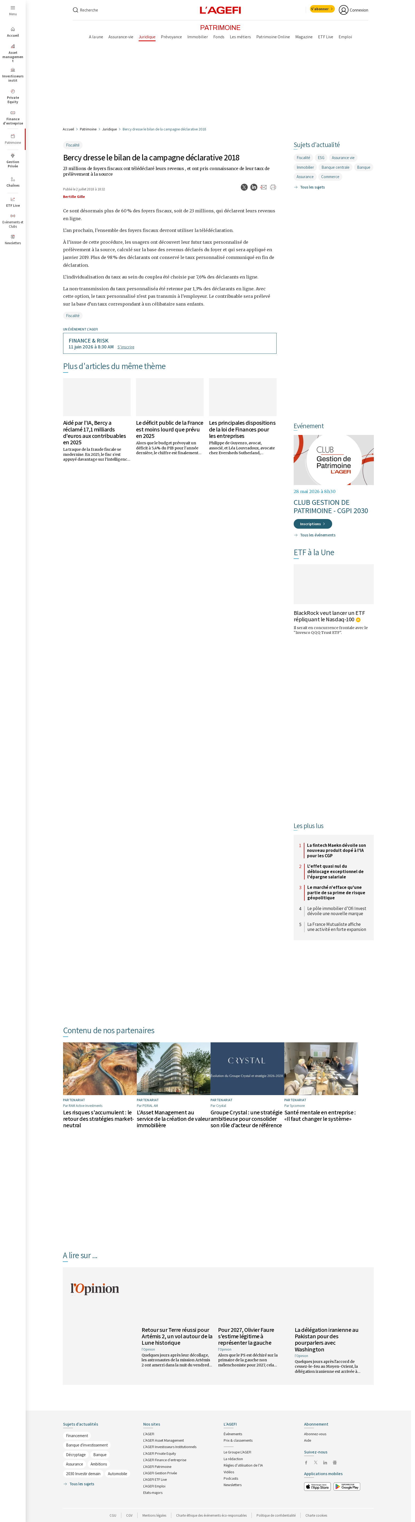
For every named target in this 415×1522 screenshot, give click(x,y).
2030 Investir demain (83, 1473)
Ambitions (99, 1464)
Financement (77, 1435)
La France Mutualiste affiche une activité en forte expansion (336, 927)
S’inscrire (126, 347)
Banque (363, 167)
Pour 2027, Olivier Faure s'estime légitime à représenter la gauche (246, 1336)
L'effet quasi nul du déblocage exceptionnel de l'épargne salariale (335, 872)
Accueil (68, 129)
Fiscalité (73, 145)
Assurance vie (343, 157)
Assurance (305, 176)
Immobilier (305, 167)
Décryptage (76, 1454)
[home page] (220, 10)
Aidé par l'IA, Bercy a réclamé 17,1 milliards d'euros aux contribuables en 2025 (94, 432)
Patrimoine (88, 129)
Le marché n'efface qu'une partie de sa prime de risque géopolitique (336, 893)
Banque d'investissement (87, 1445)
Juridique (109, 129)
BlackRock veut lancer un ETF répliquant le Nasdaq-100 (329, 616)
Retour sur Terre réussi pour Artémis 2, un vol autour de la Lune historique (177, 1336)
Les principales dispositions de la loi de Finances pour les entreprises (242, 429)
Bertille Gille (74, 196)
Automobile (117, 1473)
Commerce (330, 176)
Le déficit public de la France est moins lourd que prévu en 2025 (169, 429)
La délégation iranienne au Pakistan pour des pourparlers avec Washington (327, 1339)
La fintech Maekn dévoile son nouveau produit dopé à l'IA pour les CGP (336, 851)
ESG (321, 157)
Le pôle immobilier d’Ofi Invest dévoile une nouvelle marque (336, 911)
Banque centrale (335, 167)
